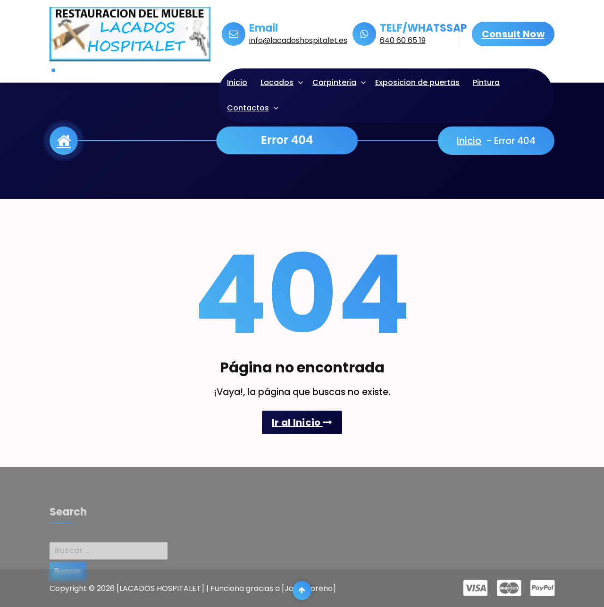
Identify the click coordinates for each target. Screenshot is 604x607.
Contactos (248, 107)
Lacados (277, 82)
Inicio (237, 82)
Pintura (486, 82)
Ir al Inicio (302, 422)
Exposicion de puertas (417, 82)
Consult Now (513, 34)
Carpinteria (334, 82)
